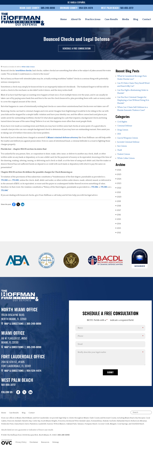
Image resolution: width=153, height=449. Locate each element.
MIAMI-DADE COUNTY (29, 7)
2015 (118, 219)
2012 (118, 232)
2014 (118, 223)
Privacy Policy (21, 442)
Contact (146, 19)
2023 (118, 183)
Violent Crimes (123, 154)
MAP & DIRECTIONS (14, 323)
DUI (119, 134)
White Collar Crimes (28, 67)
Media (125, 19)
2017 (118, 210)
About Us (76, 19)
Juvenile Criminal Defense (128, 142)
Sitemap (55, 442)
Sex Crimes (122, 146)
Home (63, 19)
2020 (118, 196)
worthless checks (24, 71)
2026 (118, 170)
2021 (118, 192)
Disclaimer (34, 442)
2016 (118, 214)
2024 (118, 179)
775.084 (4, 190)
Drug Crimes (122, 130)
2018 (118, 205)
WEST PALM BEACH (110, 7)
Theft (119, 150)
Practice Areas (92, 19)
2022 (118, 188)
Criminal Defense (124, 126)
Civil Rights (122, 122)
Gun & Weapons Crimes (127, 138)
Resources (45, 442)
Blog (135, 19)
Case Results (111, 19)
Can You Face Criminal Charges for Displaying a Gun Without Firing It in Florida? (133, 100)
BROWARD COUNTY (69, 7)
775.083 (15, 180)
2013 (118, 228)
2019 (118, 201)
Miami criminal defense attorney (62, 138)
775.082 (4, 180)
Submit (110, 372)
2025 (118, 174)
